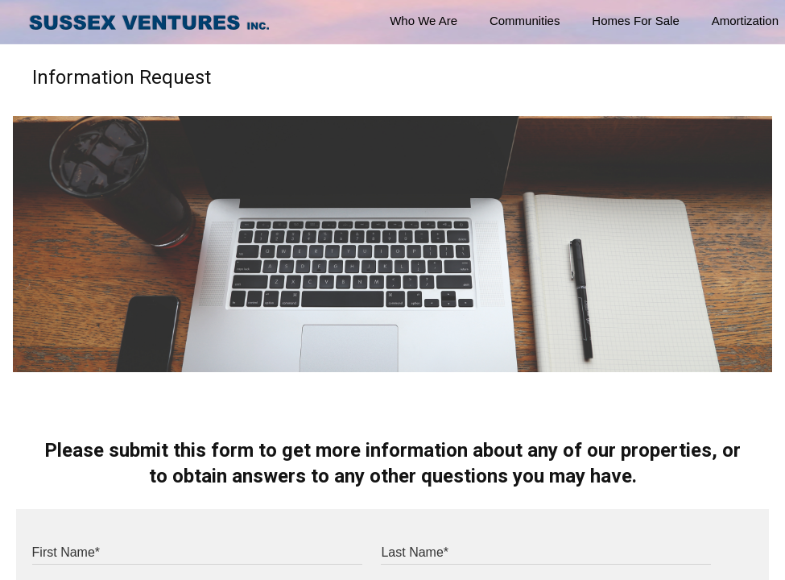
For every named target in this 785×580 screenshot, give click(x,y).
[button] (22, 22)
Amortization (745, 20)
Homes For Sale (635, 20)
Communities (525, 20)
